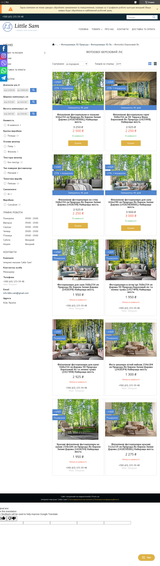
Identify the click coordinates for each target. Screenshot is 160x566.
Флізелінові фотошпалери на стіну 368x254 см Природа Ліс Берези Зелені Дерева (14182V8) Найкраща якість (78, 202)
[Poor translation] (12, 518)
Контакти (122, 29)
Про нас (109, 29)
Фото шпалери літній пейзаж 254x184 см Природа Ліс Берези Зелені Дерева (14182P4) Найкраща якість (131, 367)
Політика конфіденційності (106, 499)
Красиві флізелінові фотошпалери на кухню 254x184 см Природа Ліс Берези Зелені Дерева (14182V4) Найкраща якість (78, 448)
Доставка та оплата (143, 29)
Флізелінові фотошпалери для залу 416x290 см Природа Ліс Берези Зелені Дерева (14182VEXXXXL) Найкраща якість (130, 203)
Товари (96, 29)
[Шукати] (154, 17)
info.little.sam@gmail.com (16, 293)
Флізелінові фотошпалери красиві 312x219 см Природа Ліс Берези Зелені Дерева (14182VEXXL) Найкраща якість (131, 446)
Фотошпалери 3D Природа (74, 44)
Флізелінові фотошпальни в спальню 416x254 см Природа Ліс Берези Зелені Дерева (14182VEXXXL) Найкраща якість (78, 118)
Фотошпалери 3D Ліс (101, 44)
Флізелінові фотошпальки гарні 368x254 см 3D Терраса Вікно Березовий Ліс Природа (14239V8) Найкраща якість (131, 118)
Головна (83, 29)
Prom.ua (95, 496)
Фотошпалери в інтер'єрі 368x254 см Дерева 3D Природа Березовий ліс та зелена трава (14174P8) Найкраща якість (131, 288)
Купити (78, 143)
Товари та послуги (13, 52)
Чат (146, 557)
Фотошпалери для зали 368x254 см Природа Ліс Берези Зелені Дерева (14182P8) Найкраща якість (78, 287)
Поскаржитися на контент (81, 499)
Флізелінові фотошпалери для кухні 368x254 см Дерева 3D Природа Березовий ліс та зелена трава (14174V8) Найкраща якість (78, 368)
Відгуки (7, 63)
